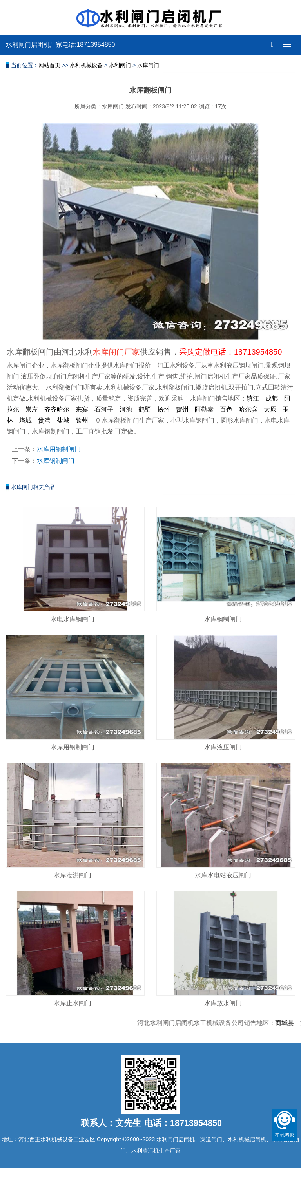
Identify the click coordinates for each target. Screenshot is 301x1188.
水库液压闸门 (223, 747)
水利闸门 (120, 65)
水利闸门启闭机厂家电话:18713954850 (60, 44)
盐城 (63, 420)
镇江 (253, 398)
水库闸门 (148, 65)
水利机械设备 (86, 65)
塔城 (25, 420)
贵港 (44, 420)
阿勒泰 (204, 409)
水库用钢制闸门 (59, 449)
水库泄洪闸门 (72, 875)
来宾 (82, 409)
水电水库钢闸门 (72, 619)
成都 (271, 398)
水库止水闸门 (72, 1003)
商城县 (288, 1023)
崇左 (31, 409)
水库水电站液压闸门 (223, 875)
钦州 (82, 420)
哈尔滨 (248, 409)
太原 (270, 409)
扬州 (163, 409)
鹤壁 (144, 409)
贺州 (182, 409)
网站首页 (49, 65)
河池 (126, 409)
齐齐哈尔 (56, 409)
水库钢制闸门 (55, 461)
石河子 (103, 409)
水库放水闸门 (223, 1003)
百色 (226, 409)
